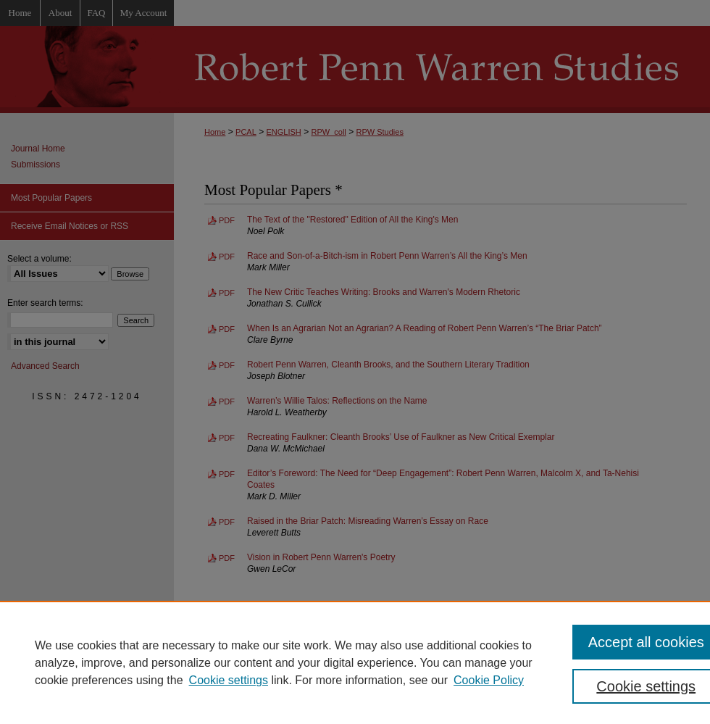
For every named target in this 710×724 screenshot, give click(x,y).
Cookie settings (228, 680)
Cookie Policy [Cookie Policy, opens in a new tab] (489, 680)
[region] (355, 662)
